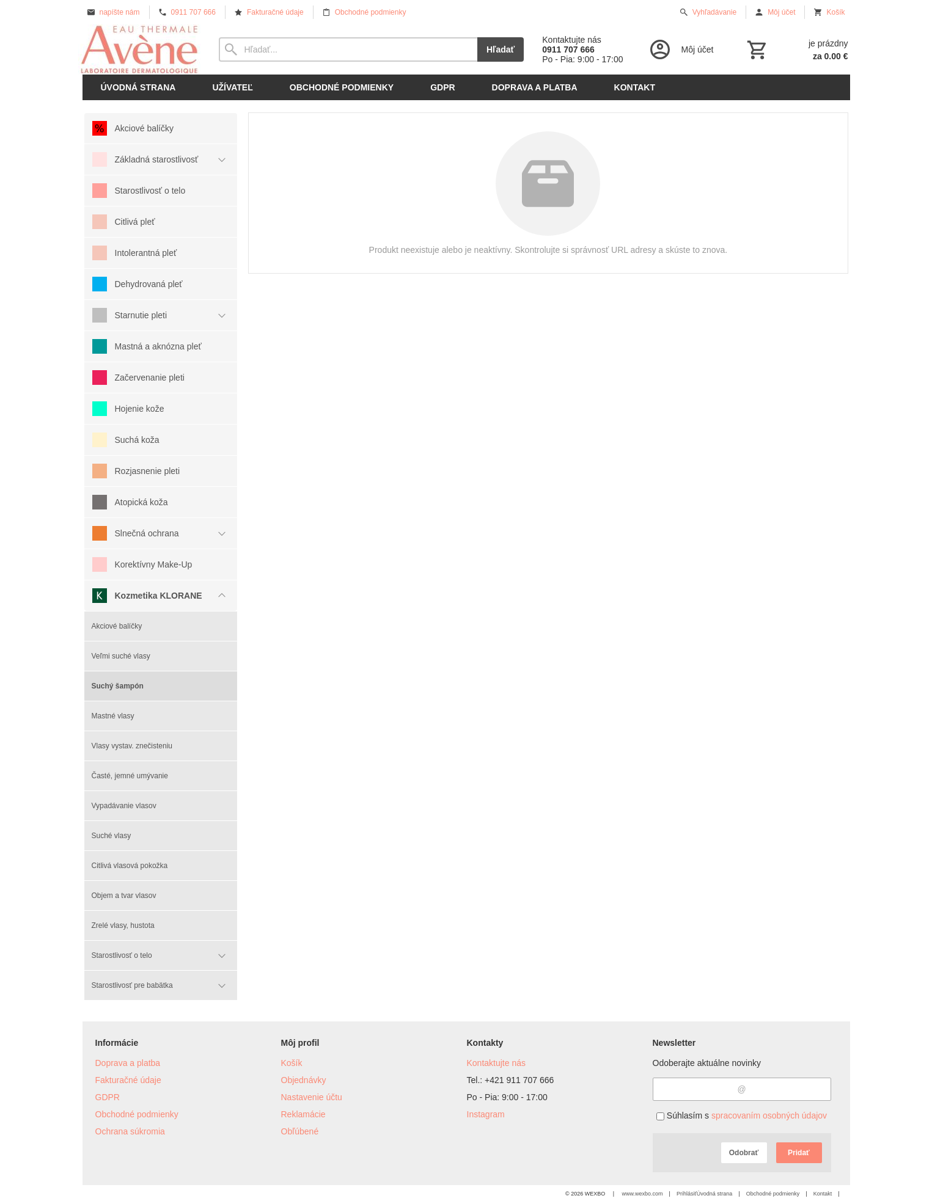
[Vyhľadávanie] (348, 49)
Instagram (486, 1114)
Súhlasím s (741, 1115)
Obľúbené (300, 1131)
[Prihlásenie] (681, 49)
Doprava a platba (128, 1063)
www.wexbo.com (642, 1194)
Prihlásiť (687, 1194)
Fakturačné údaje (128, 1080)
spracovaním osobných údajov (769, 1115)
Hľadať (500, 49)
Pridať (799, 1152)
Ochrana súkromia (130, 1131)
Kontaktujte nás (496, 1063)
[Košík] (796, 49)
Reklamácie (303, 1114)
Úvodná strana (715, 1194)
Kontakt (822, 1194)
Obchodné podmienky (136, 1114)
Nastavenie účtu (311, 1097)
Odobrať (743, 1152)
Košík (292, 1063)
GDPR (107, 1097)
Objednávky (303, 1080)
